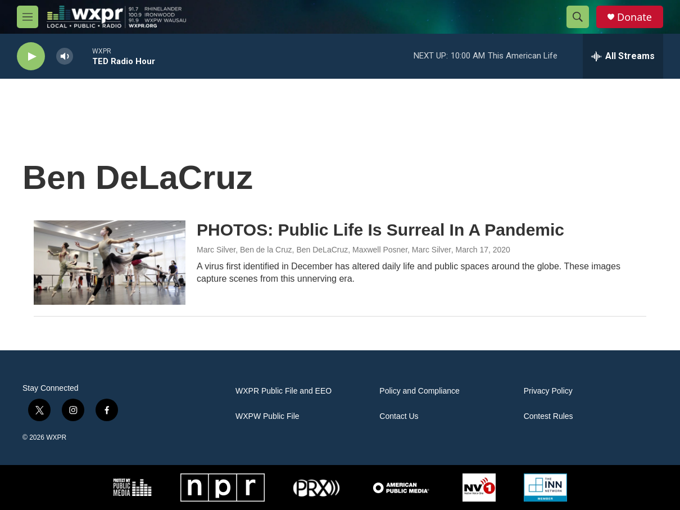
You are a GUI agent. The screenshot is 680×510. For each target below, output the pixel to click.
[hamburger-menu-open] (27, 17)
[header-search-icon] (577, 17)
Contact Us (398, 416)
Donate (634, 17)
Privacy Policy (548, 391)
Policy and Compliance (419, 391)
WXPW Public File (267, 416)
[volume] (64, 56)
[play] (31, 56)
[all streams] (623, 56)
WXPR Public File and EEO (283, 391)
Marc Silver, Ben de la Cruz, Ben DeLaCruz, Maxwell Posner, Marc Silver (324, 249)
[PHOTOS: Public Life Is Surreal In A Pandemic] (109, 262)
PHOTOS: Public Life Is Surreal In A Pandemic (380, 229)
